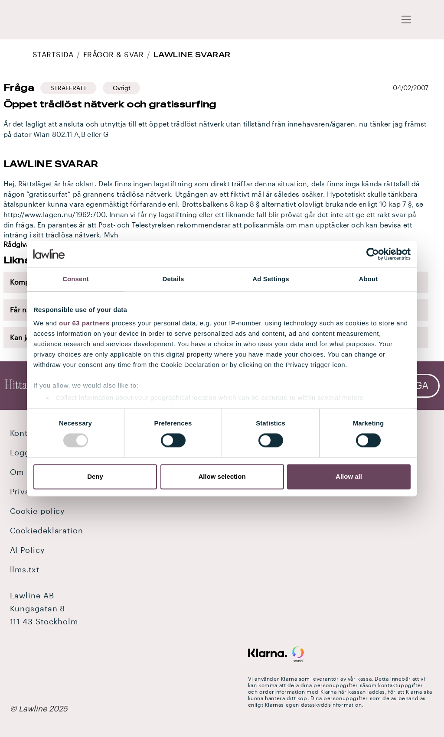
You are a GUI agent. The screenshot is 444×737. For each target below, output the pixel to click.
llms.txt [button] (24, 569)
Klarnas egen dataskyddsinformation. (314, 704)
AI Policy (27, 550)
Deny (95, 476)
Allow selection (221, 476)
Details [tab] (173, 278)
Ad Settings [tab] (270, 278)
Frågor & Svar (113, 54)
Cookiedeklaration (46, 530)
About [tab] (368, 278)
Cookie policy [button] (37, 511)
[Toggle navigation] (406, 20)
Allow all (349, 476)
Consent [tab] (75, 278)
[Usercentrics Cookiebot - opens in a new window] (373, 253)
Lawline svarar (192, 54)
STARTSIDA (53, 54)
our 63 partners (84, 323)
